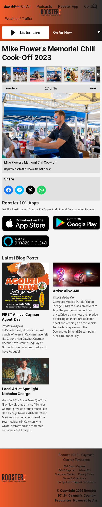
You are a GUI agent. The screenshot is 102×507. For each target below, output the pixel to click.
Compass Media (64, 474)
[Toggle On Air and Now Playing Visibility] (76, 32)
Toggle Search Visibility (95, 6)
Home (10, 6)
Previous (10, 87)
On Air (26, 6)
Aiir (94, 500)
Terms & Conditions (74, 478)
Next (91, 87)
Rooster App (68, 6)
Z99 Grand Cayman (74, 466)
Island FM (85, 470)
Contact (90, 6)
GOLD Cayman (66, 470)
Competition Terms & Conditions (77, 482)
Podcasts (44, 6)
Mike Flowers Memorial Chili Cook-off (20, 74)
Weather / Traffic (18, 18)
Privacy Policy (86, 474)
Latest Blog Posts (20, 258)
